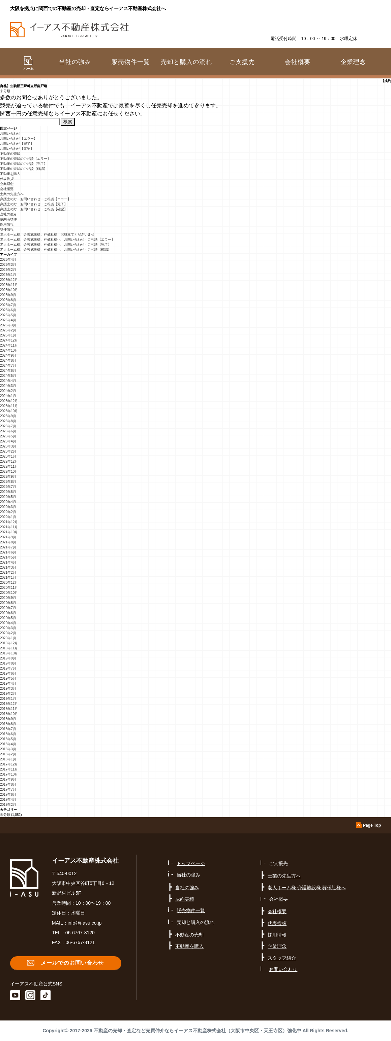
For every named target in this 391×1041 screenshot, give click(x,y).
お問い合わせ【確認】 (17, 148)
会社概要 (6, 189)
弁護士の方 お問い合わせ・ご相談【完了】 (33, 204)
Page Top (372, 825)
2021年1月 (8, 577)
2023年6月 (8, 431)
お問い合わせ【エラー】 (18, 138)
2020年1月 (8, 638)
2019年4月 (8, 683)
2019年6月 (8, 673)
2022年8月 (8, 481)
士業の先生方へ (12, 194)
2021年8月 (8, 542)
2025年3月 (8, 325)
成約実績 (184, 899)
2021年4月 (8, 562)
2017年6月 (8, 794)
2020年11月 (9, 587)
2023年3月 (8, 446)
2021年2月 (8, 572)
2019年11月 (9, 648)
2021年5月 (8, 557)
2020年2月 (8, 633)
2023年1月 (8, 456)
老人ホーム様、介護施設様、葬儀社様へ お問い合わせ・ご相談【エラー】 (57, 239)
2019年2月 (8, 693)
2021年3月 (8, 567)
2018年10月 (9, 714)
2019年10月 (9, 653)
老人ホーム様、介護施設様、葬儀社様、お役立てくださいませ (47, 234)
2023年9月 (8, 416)
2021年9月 (8, 537)
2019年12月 (9, 643)
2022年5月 (8, 497)
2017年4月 (8, 799)
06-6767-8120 (80, 932)
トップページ (191, 863)
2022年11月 (9, 466)
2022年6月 (8, 492)
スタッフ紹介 (282, 958)
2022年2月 (8, 512)
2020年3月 (8, 628)
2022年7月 (8, 487)
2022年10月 (9, 471)
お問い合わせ (10, 133)
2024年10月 (9, 350)
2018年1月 (8, 759)
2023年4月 (8, 441)
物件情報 (6, 229)
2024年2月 (8, 391)
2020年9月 (8, 598)
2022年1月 (8, 517)
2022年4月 (8, 502)
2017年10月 (9, 774)
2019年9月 (8, 658)
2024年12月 (9, 340)
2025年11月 (9, 285)
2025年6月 (8, 310)
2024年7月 (8, 365)
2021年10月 (9, 532)
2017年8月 (8, 784)
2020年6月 (8, 613)
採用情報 (6, 224)
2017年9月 (8, 779)
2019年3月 (8, 688)
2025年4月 (8, 320)
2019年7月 (8, 668)
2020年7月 (8, 608)
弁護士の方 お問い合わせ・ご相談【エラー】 (35, 199)
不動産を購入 (10, 174)
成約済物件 (8, 219)
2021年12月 (9, 522)
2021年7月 (8, 547)
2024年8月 (8, 360)
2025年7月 (8, 305)
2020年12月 (9, 582)
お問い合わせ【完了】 (17, 143)
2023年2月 (8, 451)
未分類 (5, 91)
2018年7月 (8, 729)
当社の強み (8, 214)
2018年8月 (8, 724)
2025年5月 (8, 315)
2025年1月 (8, 335)
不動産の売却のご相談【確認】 (23, 169)
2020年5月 (8, 618)
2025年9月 (8, 295)
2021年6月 (8, 552)
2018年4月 (8, 744)
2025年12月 (9, 280)
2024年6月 (8, 370)
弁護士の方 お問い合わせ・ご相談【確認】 (33, 209)
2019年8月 (8, 663)
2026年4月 (8, 259)
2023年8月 (8, 421)
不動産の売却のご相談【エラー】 (25, 158)
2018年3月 (8, 749)
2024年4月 (8, 381)
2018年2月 (8, 754)
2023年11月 (9, 406)
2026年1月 (8, 275)
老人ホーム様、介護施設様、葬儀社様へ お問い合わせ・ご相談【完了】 (55, 244)
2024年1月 (8, 396)
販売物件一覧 (131, 62)
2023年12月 (9, 401)
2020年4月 (8, 623)
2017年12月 (9, 764)
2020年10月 (9, 593)
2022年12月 (9, 461)
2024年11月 (9, 345)
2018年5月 (8, 739)
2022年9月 (8, 476)
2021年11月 (9, 527)
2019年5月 (8, 678)
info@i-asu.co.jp (85, 923)
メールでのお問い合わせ (72, 963)
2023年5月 (8, 436)
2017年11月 (9, 769)
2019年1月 (8, 699)
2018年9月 (8, 719)
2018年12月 (9, 704)
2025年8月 (8, 300)
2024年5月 (8, 376)
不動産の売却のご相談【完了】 (23, 164)
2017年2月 (8, 804)
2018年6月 (8, 734)
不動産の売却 (10, 153)
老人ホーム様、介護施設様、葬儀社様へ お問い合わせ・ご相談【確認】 (55, 249)
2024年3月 (8, 386)
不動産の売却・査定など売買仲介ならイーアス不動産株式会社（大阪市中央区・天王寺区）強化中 (197, 1030)
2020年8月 (8, 603)
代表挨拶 (6, 179)
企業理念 (353, 62)
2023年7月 (8, 426)
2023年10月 (9, 411)
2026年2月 (8, 270)
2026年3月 (8, 264)
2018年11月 (9, 709)
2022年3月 (8, 507)
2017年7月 (8, 789)
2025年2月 (8, 330)
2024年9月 (8, 355)
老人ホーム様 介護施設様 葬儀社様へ (307, 887)
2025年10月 (9, 290)
